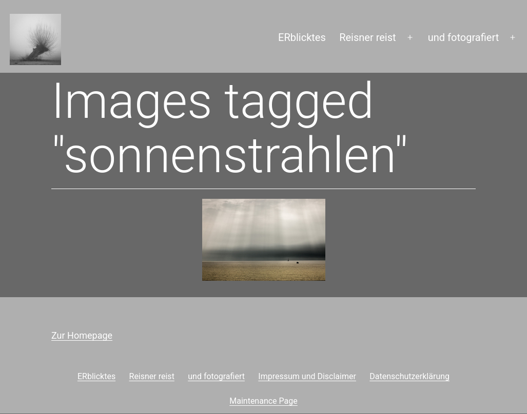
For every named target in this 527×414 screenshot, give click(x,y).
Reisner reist (367, 37)
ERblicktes (302, 37)
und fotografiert (463, 37)
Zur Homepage (81, 335)
